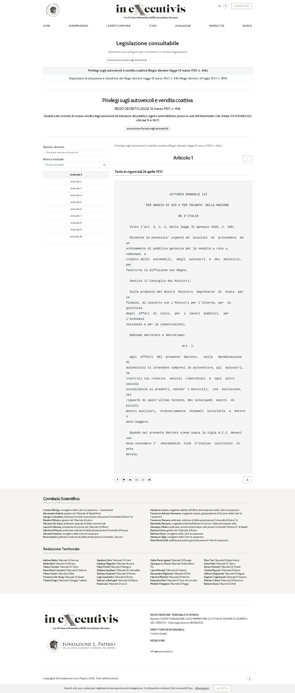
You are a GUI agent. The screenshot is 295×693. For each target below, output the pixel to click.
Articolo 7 (76, 215)
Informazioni (202, 688)
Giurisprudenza (78, 25)
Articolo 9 (76, 229)
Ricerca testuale (53, 159)
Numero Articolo (53, 147)
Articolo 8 (76, 222)
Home (46, 25)
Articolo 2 (76, 181)
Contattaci (241, 6)
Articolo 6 (76, 209)
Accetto (222, 688)
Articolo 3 (76, 188)
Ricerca (247, 25)
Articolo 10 (76, 236)
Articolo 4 (76, 195)
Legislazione (183, 25)
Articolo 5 (76, 202)
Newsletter (216, 25)
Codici (153, 25)
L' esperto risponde (118, 25)
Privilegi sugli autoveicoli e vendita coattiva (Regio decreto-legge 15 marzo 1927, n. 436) (148, 70)
